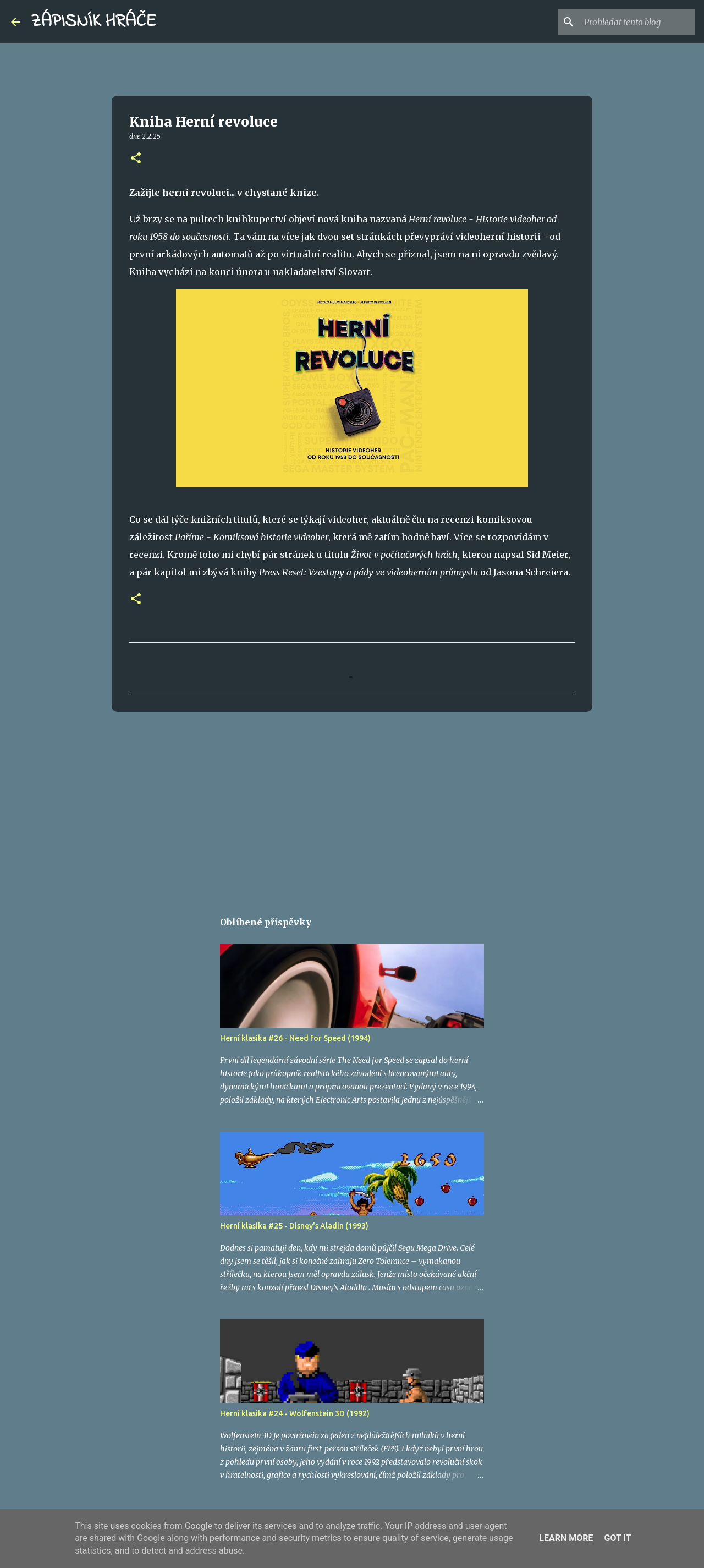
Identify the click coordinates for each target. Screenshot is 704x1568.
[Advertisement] (352, 805)
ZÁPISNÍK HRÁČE (93, 22)
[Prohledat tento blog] (637, 22)
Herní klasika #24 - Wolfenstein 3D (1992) (295, 1413)
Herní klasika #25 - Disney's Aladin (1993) (294, 1225)
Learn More (566, 1538)
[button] (135, 158)
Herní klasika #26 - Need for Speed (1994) (295, 1038)
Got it (617, 1538)
